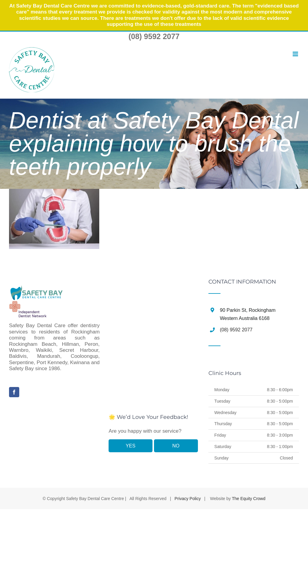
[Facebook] (14, 392)
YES (130, 445)
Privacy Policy (187, 498)
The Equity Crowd (248, 498)
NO (176, 445)
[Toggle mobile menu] (295, 54)
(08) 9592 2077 (154, 36)
